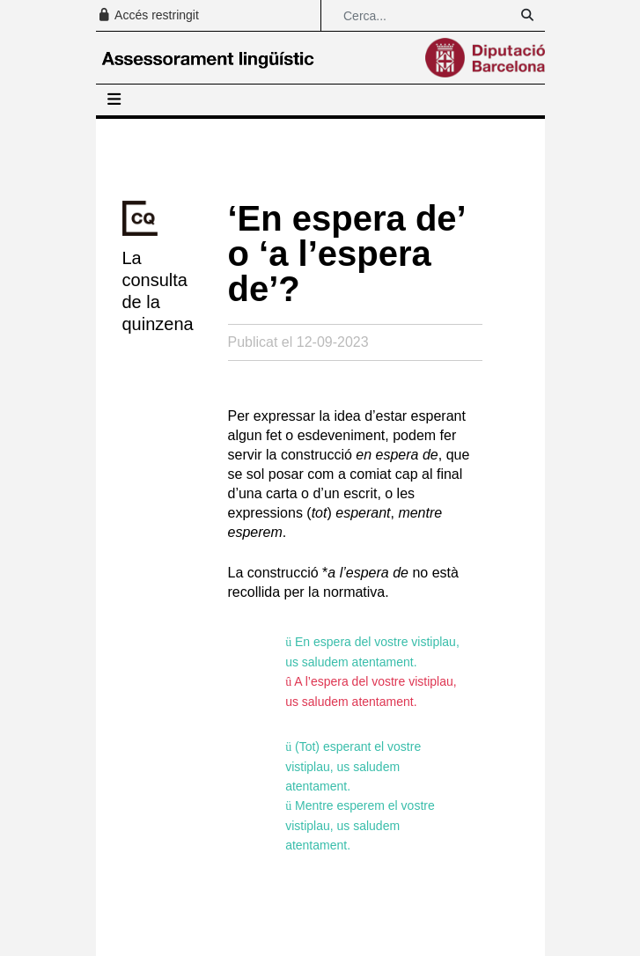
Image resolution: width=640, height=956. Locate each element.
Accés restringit (148, 15)
